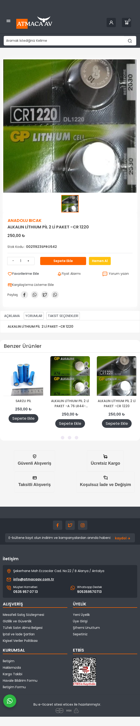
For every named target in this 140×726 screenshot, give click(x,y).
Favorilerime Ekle (23, 273)
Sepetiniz (80, 634)
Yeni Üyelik (81, 614)
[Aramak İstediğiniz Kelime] (130, 40)
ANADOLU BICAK (25, 220)
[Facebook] (57, 525)
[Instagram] (82, 525)
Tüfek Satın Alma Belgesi (22, 627)
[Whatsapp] (9, 700)
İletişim (8, 661)
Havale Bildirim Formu (20, 680)
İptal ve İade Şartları (19, 634)
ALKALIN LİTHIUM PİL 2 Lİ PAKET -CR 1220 (117, 403)
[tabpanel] (23, 394)
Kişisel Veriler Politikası (20, 640)
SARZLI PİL (23, 401)
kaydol (123, 538)
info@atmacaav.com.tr (33, 579)
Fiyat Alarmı (69, 273)
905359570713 (89, 591)
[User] (111, 22)
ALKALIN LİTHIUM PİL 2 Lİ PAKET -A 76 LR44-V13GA (70, 404)
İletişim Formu (14, 687)
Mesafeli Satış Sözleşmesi (23, 614)
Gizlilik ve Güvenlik (17, 621)
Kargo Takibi (12, 674)
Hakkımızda (12, 667)
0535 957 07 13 (25, 591)
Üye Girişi (80, 621)
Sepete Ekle (23, 418)
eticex (68, 704)
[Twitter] (70, 525)
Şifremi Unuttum (86, 627)
